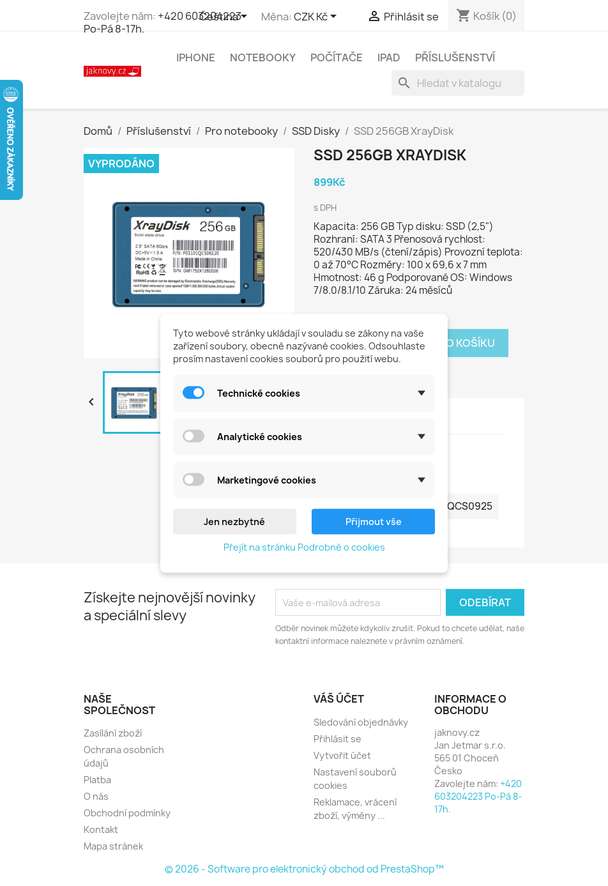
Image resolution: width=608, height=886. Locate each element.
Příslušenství (455, 57)
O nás (96, 796)
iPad (388, 57)
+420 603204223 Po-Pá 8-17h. (162, 22)
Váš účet (339, 699)
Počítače (336, 57)
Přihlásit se (337, 739)
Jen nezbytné (234, 521)
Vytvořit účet (342, 755)
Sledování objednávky (361, 722)
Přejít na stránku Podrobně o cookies (304, 546)
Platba (97, 780)
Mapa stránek (113, 846)
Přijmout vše (374, 521)
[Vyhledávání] (457, 83)
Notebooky (263, 57)
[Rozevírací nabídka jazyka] (225, 17)
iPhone (195, 57)
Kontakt (101, 829)
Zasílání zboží (113, 733)
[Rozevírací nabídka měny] (317, 17)
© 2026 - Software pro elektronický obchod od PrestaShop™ (304, 869)
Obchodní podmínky (127, 813)
